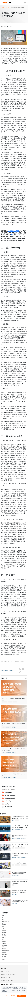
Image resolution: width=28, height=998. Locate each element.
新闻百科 (7, 7)
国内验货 (4, 934)
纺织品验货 (4, 954)
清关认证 (4, 937)
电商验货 (4, 960)
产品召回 (4, 925)
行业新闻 (4, 936)
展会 (3, 939)
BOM (3, 958)
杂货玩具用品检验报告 (10, 798)
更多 (26, 678)
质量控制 (4, 952)
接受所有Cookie (21, 996)
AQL (3, 928)
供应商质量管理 (5, 950)
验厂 (3, 917)
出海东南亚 (4, 945)
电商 (3, 923)
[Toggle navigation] (25, 2)
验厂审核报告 (8, 801)
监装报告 (7, 804)
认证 (3, 919)
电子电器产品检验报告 (10, 795)
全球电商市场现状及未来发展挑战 (17, 7)
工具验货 (4, 947)
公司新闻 (4, 943)
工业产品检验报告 (9, 807)
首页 (3, 7)
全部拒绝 (13, 996)
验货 (3, 915)
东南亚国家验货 (5, 921)
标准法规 (4, 930)
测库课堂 (4, 941)
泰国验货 (4, 948)
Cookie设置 (4, 996)
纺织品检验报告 (8, 792)
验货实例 (4, 932)
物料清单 (4, 956)
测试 (3, 926)
